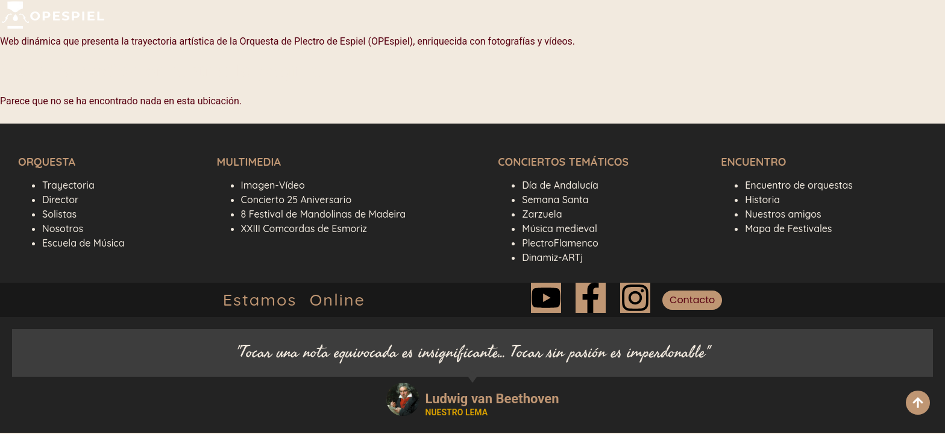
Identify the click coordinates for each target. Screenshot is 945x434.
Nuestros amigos (783, 214)
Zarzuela (542, 214)
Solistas (59, 214)
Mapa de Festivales (788, 228)
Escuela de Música (83, 243)
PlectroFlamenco (560, 243)
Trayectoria (68, 185)
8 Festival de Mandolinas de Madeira (323, 214)
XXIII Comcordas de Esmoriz (304, 228)
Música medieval (559, 228)
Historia (762, 199)
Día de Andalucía (560, 185)
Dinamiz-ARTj (552, 257)
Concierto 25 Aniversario (296, 199)
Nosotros (62, 228)
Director (60, 199)
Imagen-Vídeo (273, 185)
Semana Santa (555, 199)
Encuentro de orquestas (799, 185)
